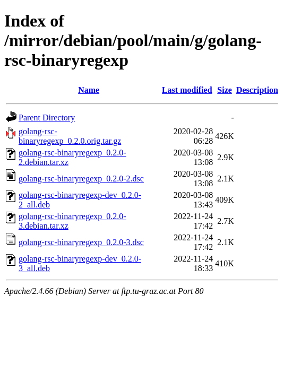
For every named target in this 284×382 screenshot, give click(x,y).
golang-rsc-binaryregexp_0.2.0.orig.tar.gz (70, 136)
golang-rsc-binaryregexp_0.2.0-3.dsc (81, 242)
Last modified (187, 89)
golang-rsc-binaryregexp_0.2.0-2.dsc (81, 178)
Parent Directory (47, 117)
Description (257, 89)
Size (224, 89)
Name (88, 89)
